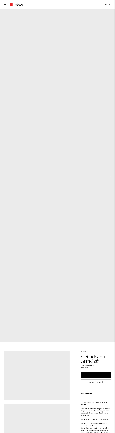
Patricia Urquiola (90, 365)
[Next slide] (110, 176)
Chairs (83, 351)
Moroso (86, 367)
